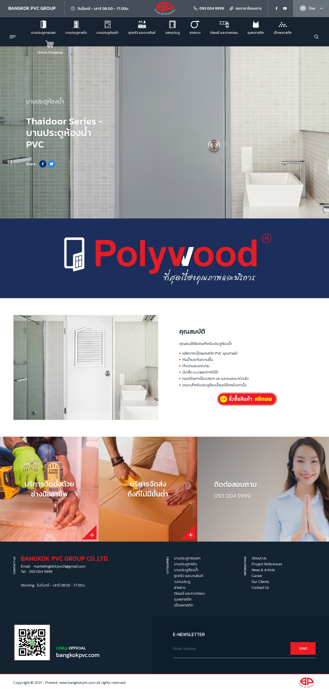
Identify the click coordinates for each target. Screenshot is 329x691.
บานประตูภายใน (185, 564)
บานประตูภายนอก (187, 558)
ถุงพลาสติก (183, 599)
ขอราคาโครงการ (248, 8)
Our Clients (260, 581)
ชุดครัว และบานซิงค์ (188, 576)
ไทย (307, 8)
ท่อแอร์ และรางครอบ (189, 593)
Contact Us (260, 587)
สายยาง (179, 587)
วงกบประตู (182, 581)
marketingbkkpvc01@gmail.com (59, 566)
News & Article (263, 570)
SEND (303, 648)
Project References (267, 564)
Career (257, 576)
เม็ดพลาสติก (183, 605)
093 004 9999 (211, 8)
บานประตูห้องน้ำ (186, 570)
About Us (259, 558)
